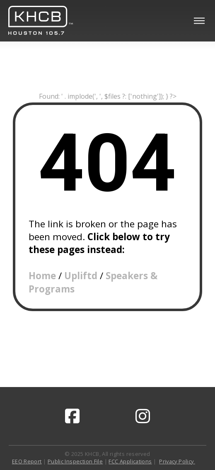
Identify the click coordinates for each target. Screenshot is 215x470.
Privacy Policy (177, 461)
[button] (199, 20)
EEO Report (27, 461)
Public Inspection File (75, 461)
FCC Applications (130, 461)
